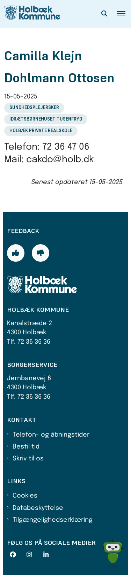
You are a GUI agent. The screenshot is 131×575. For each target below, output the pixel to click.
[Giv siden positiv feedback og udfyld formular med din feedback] (15, 253)
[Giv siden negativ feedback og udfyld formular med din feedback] (40, 253)
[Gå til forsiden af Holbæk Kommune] (30, 14)
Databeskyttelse (38, 508)
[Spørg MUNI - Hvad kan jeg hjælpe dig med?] (113, 553)
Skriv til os (28, 459)
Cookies (25, 496)
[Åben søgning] (104, 14)
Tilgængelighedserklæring (53, 520)
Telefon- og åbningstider (51, 435)
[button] (124, 14)
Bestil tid (26, 447)
